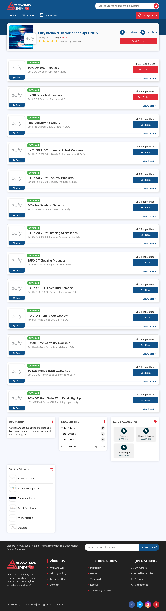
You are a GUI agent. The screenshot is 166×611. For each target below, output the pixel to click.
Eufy (64, 37)
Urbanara (18, 528)
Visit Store (138, 41)
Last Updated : (69, 446)
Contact (53, 584)
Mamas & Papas (21, 478)
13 (103, 428)
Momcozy (95, 567)
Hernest (94, 573)
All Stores (136, 579)
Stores (28, 15)
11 (103, 439)
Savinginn (43, 37)
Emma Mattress (22, 498)
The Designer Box (99, 590)
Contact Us (48, 15)
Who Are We (55, 567)
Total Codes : (68, 433)
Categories (147, 15)
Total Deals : (68, 439)
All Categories (138, 584)
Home (13, 15)
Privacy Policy (56, 573)
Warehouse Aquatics (24, 488)
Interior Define (21, 518)
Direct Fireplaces (22, 508)
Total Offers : (68, 428)
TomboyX (95, 579)
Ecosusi (93, 584)
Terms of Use (56, 579)
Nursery (55, 37)
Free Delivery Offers (142, 573)
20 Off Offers (138, 567)
